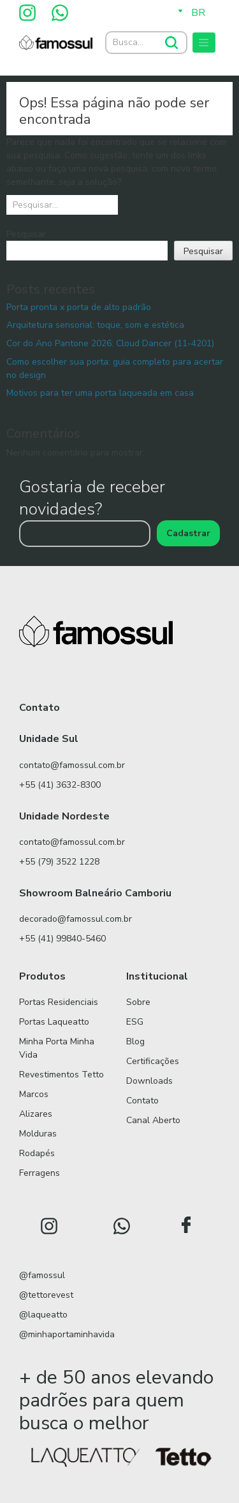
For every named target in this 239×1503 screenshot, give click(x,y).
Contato (142, 1101)
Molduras (38, 1134)
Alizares (35, 1114)
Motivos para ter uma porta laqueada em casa (100, 393)
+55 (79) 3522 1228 (59, 862)
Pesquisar (26, 234)
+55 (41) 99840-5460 (62, 939)
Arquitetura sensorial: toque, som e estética (95, 325)
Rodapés (37, 1153)
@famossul (42, 1275)
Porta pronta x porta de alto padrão (78, 307)
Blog (135, 1041)
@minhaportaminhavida (67, 1334)
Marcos (33, 1094)
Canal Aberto (153, 1120)
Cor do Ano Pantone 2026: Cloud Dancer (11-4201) (110, 343)
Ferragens (39, 1173)
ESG (134, 1022)
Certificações (152, 1061)
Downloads (149, 1081)
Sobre (138, 1002)
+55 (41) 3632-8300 (60, 785)
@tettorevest (46, 1295)
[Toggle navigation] (203, 42)
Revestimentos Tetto (61, 1074)
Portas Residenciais (58, 1002)
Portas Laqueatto (54, 1022)
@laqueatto (43, 1315)
